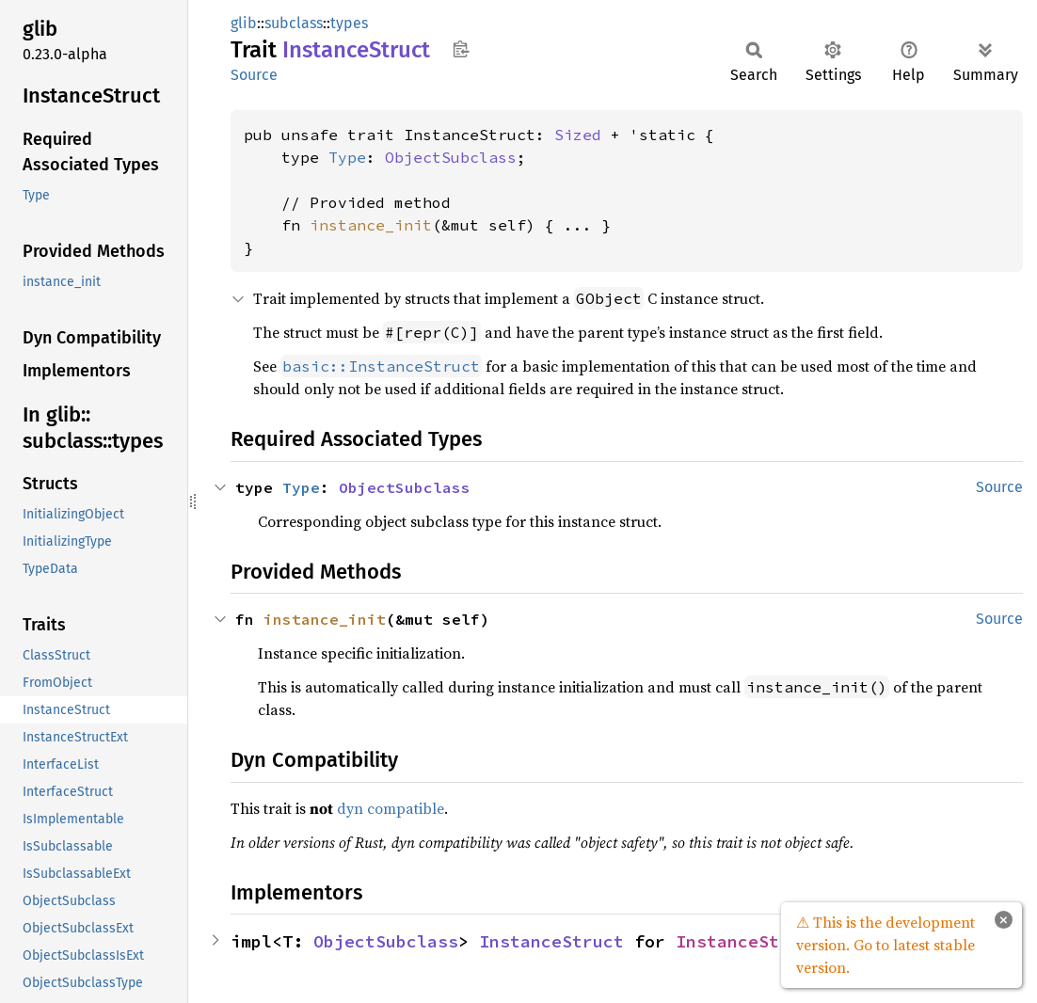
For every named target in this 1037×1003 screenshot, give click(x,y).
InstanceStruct (551, 941)
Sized (577, 134)
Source (254, 75)
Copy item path (460, 49)
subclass (293, 23)
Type (347, 157)
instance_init (371, 224)
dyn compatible (390, 808)
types (349, 23)
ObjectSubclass (451, 157)
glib (244, 23)
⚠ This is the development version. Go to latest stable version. (885, 945)
